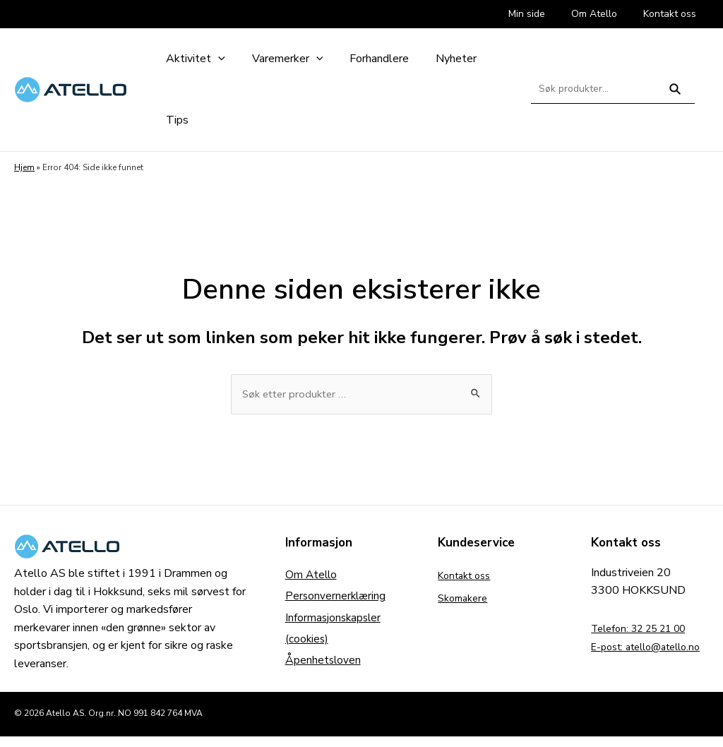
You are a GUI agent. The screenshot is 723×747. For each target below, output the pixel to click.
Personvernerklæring (336, 599)
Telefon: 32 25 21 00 (645, 630)
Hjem (24, 167)
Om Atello (312, 577)
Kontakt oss (468, 577)
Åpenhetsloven (323, 667)
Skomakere (466, 599)
